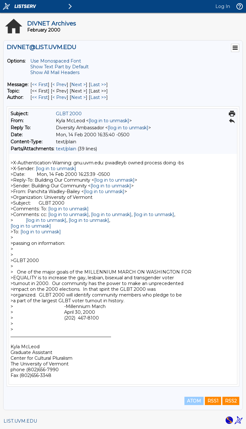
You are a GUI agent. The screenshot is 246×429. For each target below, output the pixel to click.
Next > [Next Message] (78, 84)
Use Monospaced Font (55, 61)
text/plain (66, 149)
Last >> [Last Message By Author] (98, 97)
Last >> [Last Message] (98, 84)
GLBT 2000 (69, 114)
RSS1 (213, 401)
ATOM (194, 401)
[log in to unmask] (109, 121)
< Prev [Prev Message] (59, 84)
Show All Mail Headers (54, 72)
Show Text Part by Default (59, 67)
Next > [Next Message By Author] (78, 97)
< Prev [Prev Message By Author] (59, 97)
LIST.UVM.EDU (20, 421)
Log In (222, 6)
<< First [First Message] (40, 84)
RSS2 (231, 401)
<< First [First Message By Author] (40, 97)
